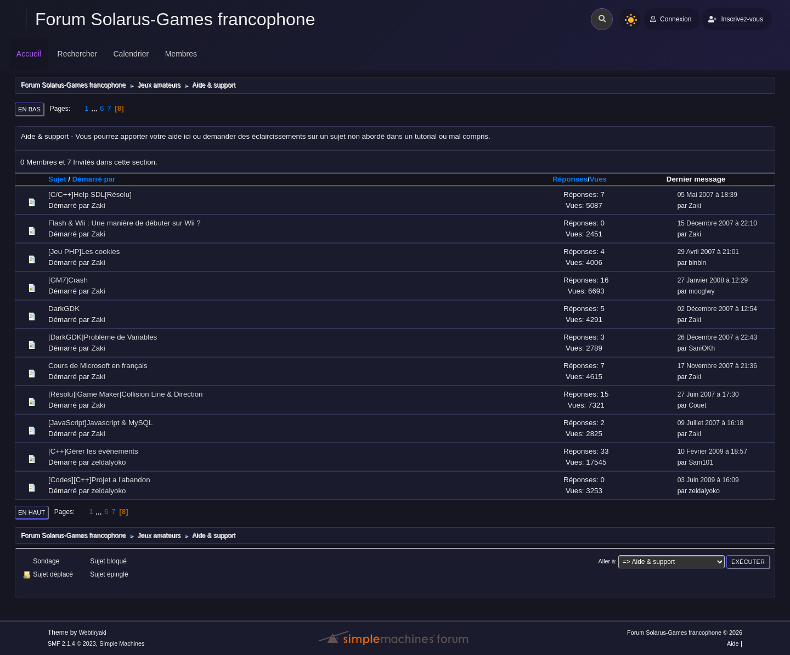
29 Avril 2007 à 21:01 (708, 252)
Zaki (98, 205)
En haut (31, 512)
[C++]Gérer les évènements (93, 451)
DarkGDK (64, 308)
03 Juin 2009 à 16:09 (708, 480)
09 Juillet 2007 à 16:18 (711, 423)
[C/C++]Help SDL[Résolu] (90, 194)
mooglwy (701, 291)
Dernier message (696, 179)
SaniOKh (702, 348)
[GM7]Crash (68, 280)
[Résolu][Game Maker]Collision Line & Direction (125, 394)
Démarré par (99, 179)
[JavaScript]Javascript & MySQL (100, 423)
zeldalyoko (109, 462)
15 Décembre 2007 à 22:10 (717, 223)
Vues (598, 179)
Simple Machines (121, 643)
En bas (29, 109)
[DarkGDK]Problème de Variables (102, 337)
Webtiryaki (92, 632)
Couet (697, 405)
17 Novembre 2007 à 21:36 (717, 366)
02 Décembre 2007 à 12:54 (717, 309)
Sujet (57, 179)
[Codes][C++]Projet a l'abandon (99, 480)
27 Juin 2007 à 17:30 (708, 394)
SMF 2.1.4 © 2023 (72, 643)
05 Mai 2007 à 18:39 (707, 195)
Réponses (570, 179)
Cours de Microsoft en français (98, 366)
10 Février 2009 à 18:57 (712, 451)
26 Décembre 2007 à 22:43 (717, 337)
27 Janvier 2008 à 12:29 (713, 280)
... (95, 108)
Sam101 (701, 462)
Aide (733, 643)
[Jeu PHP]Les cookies (84, 251)
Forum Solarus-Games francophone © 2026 (684, 632)
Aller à (607, 561)
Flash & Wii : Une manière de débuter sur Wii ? (124, 223)
